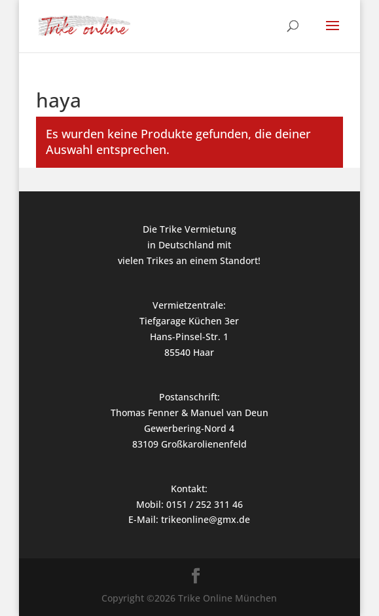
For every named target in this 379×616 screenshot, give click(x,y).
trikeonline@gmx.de (205, 519)
